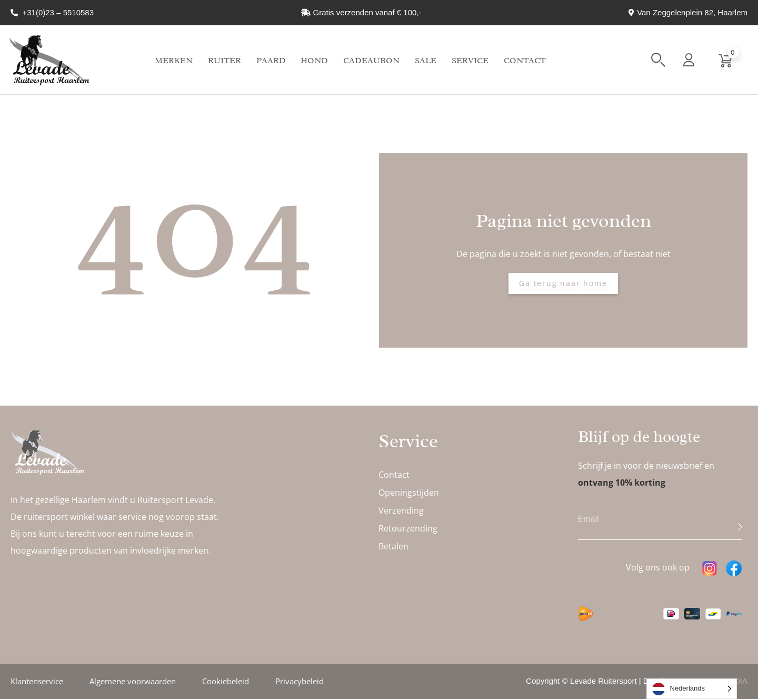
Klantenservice (37, 681)
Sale (425, 60)
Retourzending (407, 528)
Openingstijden (408, 492)
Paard (271, 60)
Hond (314, 60)
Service (470, 60)
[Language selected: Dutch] (691, 688)
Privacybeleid (299, 681)
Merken (174, 60)
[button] (658, 60)
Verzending (401, 510)
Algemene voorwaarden (132, 681)
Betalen (393, 546)
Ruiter (224, 60)
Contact (525, 60)
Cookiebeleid (225, 681)
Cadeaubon (371, 60)
